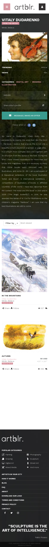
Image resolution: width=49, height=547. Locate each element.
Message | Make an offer (24, 115)
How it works (9, 479)
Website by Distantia (24, 545)
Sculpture (33, 459)
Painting (7, 454)
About (5, 491)
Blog (4, 483)
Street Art (33, 463)
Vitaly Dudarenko (9, 299)
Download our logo (12, 496)
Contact (6, 509)
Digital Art (8, 463)
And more (33, 467)
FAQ (3, 487)
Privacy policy (9, 504)
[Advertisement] (24, 403)
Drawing (7, 459)
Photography (34, 454)
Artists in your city (12, 474)
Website (7, 95)
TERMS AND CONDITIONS (13, 500)
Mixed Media (9, 467)
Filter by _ (12, 223)
